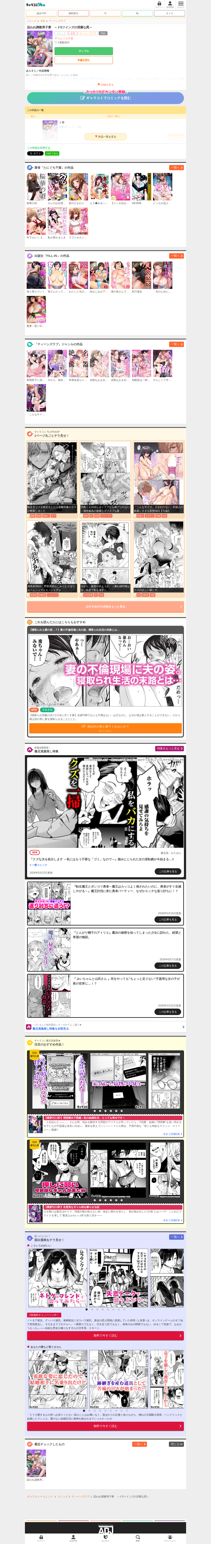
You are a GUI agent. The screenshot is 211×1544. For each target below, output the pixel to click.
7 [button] (122, 1111)
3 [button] (100, 1111)
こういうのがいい (41, 1245)
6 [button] (116, 1111)
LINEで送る (52, 153)
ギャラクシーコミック (40, 1496)
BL (137, 13)
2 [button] (95, 1111)
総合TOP (41, 13)
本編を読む (83, 60)
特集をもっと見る (168, 748)
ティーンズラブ (57, 21)
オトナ (169, 13)
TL (105, 13)
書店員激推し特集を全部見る (108, 1026)
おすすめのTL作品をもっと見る (105, 606)
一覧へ (175, 167)
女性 (42, 21)
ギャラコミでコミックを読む (105, 96)
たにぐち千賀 (65, 38)
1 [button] (89, 1111)
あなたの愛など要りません (46, 1347)
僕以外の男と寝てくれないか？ (108, 728)
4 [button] (105, 1111)
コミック (32, 21)
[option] (59, 1081)
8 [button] (124, 1309)
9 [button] (127, 1411)
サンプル (84, 51)
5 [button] (111, 1111)
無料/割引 (74, 13)
